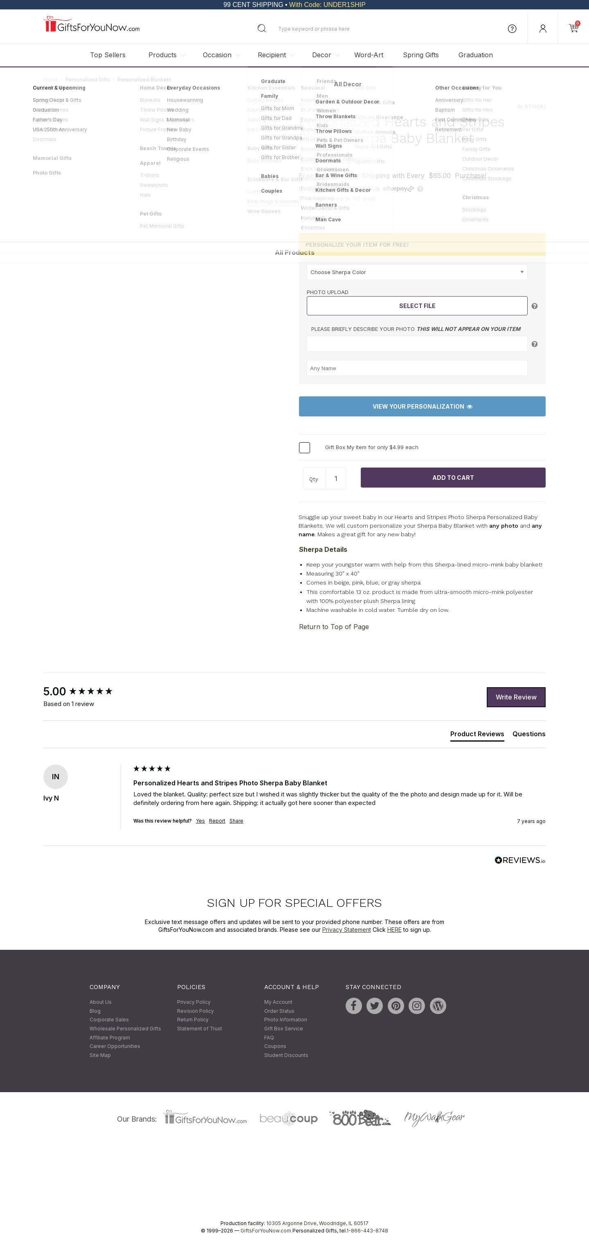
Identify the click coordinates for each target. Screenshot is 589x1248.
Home (50, 79)
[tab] (477, 735)
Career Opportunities (115, 1046)
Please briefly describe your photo (415, 329)
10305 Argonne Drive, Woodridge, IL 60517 (317, 1224)
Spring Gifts (421, 55)
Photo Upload (327, 292)
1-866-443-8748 (367, 1231)
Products (162, 55)
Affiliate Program (110, 1037)
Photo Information (285, 1020)
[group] (86, 692)
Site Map (100, 1055)
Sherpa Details (323, 549)
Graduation (476, 55)
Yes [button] (200, 821)
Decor (321, 55)
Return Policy (193, 1020)
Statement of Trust (199, 1028)
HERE (394, 929)
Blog (95, 1011)
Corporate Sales (109, 1020)
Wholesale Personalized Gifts (125, 1028)
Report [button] (217, 821)
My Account (278, 1002)
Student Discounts (286, 1055)
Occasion (217, 55)
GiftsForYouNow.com (266, 1231)
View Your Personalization (422, 406)
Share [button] (236, 821)
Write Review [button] (516, 697)
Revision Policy (195, 1011)
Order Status (279, 1011)
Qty (313, 479)
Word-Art (368, 55)
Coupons (275, 1046)
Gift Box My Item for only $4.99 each (371, 447)
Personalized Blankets (144, 79)
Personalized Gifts (87, 79)
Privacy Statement (346, 929)
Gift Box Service (283, 1028)
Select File (417, 306)
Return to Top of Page (334, 627)
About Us (101, 1002)
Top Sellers (108, 55)
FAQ (269, 1037)
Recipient (272, 55)
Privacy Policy (194, 1002)
